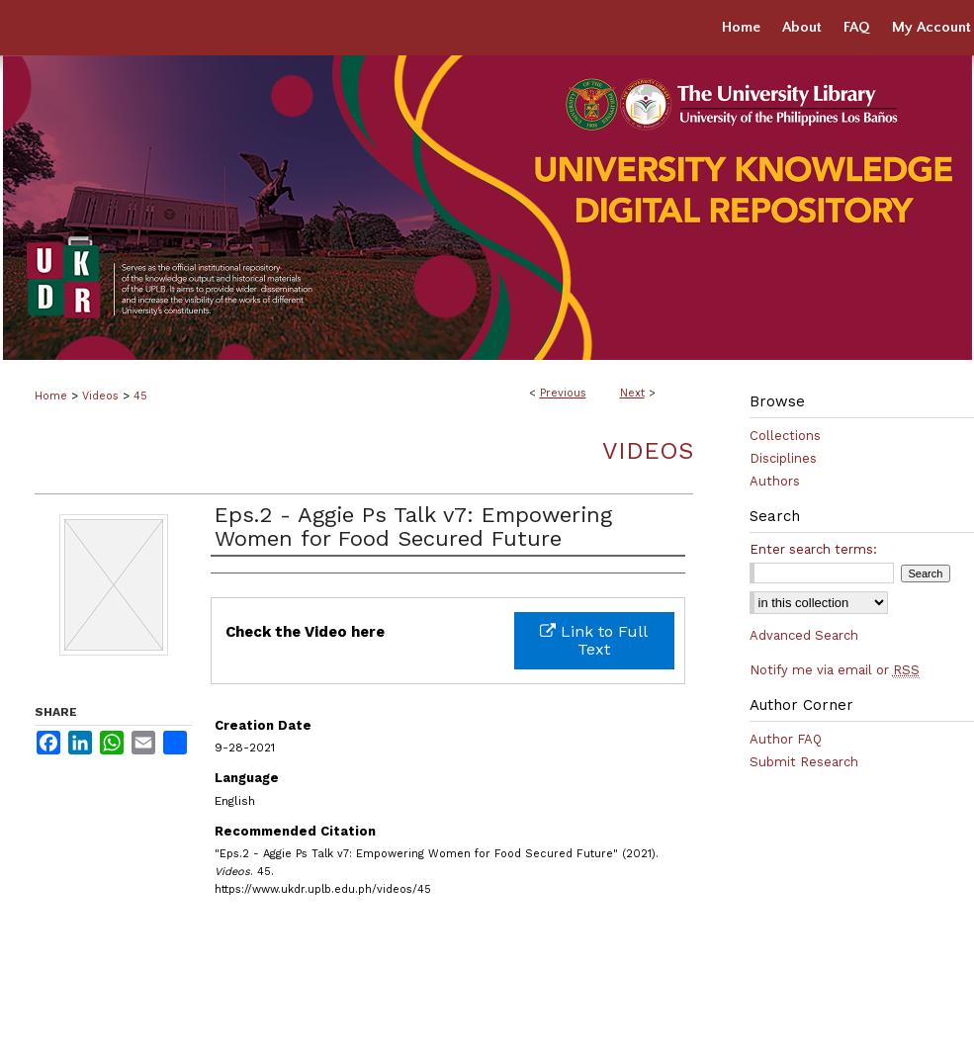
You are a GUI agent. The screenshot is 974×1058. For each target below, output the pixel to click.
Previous (563, 393)
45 (140, 396)
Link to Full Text (594, 640)
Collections (785, 435)
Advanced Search (804, 635)
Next (632, 393)
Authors (775, 481)
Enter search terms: (813, 549)
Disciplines (783, 458)
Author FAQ (786, 739)
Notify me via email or (835, 669)
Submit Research (804, 761)
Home (51, 396)
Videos (100, 396)
